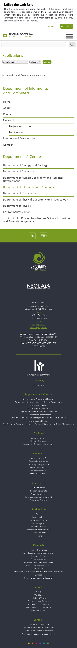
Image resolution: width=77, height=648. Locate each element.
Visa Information (38, 494)
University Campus (38, 520)
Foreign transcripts (38, 491)
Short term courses (38, 468)
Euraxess (39, 575)
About (6, 108)
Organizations (38, 517)
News (6, 102)
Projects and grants (21, 126)
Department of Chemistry (18, 171)
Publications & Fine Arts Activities (38, 562)
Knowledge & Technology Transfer (38, 553)
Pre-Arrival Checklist (38, 500)
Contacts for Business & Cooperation (38, 634)
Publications (16, 132)
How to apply (39, 488)
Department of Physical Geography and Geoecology (35, 199)
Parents (38, 536)
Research (9, 120)
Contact (8, 145)
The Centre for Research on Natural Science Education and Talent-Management (36, 220)
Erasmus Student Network (38, 530)
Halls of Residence (38, 441)
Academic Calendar (38, 474)
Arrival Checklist (38, 533)
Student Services (38, 527)
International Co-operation (19, 138)
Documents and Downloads (38, 607)
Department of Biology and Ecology (25, 165)
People (7, 114)
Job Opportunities (38, 611)
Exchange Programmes (38, 465)
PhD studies (38, 569)
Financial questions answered (38, 497)
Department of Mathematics (20, 193)
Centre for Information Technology (38, 444)
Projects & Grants (38, 559)
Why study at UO (38, 458)
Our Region (38, 524)
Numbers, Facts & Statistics (38, 604)
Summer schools (38, 471)
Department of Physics (17, 206)
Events (38, 514)
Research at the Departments (38, 566)
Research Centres (38, 556)
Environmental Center (16, 212)
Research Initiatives (38, 550)
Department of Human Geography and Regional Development (33, 179)
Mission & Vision (39, 598)
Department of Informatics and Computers (29, 187)
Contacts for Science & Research (38, 578)
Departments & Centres (23, 157)
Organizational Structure (38, 601)
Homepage (38, 385)
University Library (38, 438)
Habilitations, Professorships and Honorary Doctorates (38, 572)
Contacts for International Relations (38, 628)
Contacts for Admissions (38, 625)
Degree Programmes (38, 461)
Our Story (38, 595)
